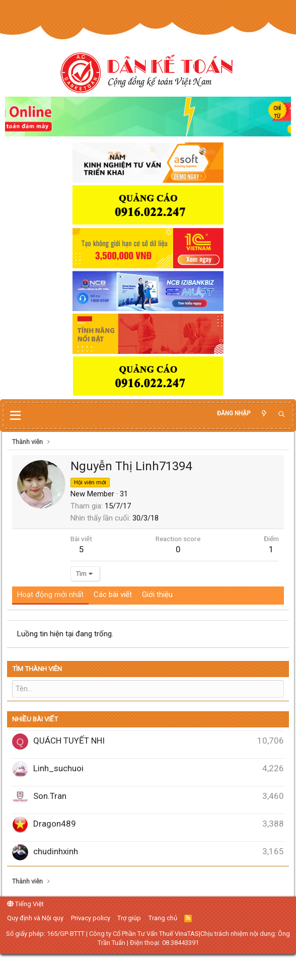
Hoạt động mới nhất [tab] (50, 594)
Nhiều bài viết (35, 719)
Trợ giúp (129, 917)
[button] (15, 415)
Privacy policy (90, 917)
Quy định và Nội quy (35, 917)
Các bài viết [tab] (113, 594)
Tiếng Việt (25, 903)
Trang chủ (163, 917)
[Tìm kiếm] (281, 414)
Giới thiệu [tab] (157, 594)
